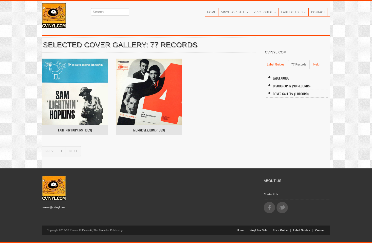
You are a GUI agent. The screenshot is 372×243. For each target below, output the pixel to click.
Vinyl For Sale (234, 12)
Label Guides (293, 12)
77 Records (298, 64)
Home (211, 12)
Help (316, 64)
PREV (49, 151)
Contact (318, 12)
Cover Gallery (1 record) (288, 93)
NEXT (73, 151)
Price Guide (265, 12)
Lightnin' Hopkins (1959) (75, 130)
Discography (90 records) (289, 85)
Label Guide (278, 78)
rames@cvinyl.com (54, 207)
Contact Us (271, 194)
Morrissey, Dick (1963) (149, 130)
